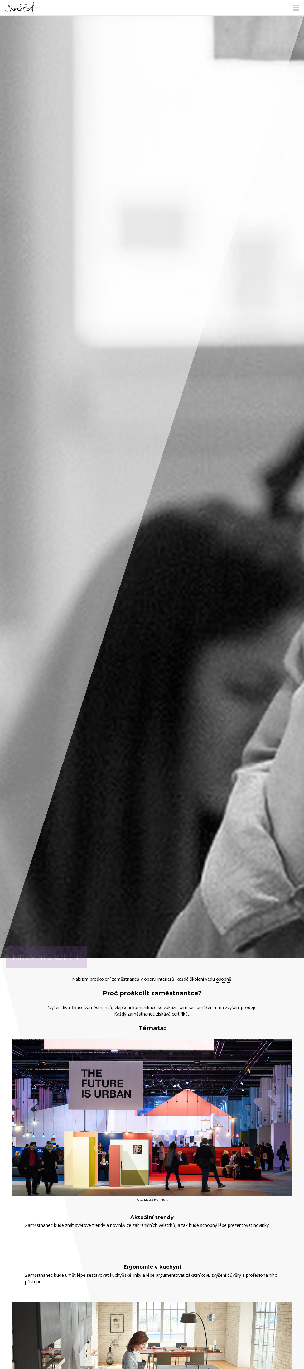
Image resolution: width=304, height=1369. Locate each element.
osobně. (224, 979)
